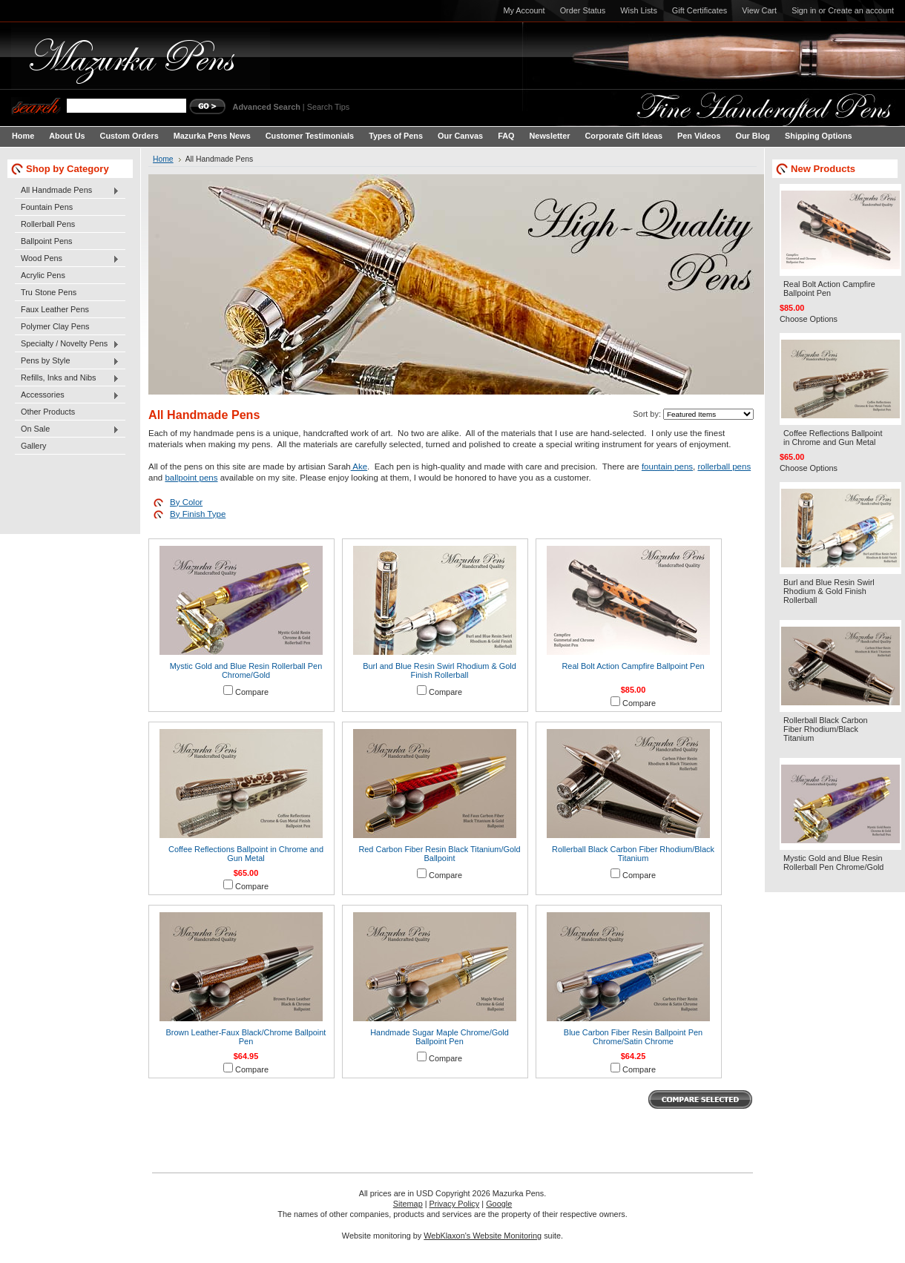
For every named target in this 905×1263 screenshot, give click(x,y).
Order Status (583, 10)
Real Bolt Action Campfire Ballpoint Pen (633, 666)
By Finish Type (198, 514)
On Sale (67, 429)
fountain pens (667, 466)
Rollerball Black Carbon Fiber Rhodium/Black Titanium (633, 854)
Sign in (804, 10)
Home (163, 159)
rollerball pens (724, 466)
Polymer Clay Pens (55, 326)
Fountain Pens (47, 206)
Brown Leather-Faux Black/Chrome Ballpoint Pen (246, 1037)
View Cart (759, 10)
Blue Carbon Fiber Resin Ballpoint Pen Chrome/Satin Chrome (633, 1037)
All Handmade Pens (67, 190)
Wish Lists (638, 10)
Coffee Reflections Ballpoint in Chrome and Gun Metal (245, 854)
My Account (523, 10)
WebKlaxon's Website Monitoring (483, 1235)
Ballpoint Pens (47, 241)
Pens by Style (67, 361)
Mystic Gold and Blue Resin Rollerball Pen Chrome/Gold (246, 670)
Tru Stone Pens (48, 292)
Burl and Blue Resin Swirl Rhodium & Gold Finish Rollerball (439, 670)
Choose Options (808, 318)
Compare (252, 691)
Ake (359, 466)
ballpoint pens (191, 477)
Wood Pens (67, 259)
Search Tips (328, 106)
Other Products (48, 411)
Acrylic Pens (43, 275)
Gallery (33, 445)
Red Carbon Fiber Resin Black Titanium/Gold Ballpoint (439, 854)
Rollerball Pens (48, 224)
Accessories (67, 395)
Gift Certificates (699, 10)
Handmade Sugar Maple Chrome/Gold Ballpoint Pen (439, 1037)
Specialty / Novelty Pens (67, 344)
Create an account (861, 10)
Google (499, 1203)
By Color (186, 502)
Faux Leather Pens (55, 309)
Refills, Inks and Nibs (67, 378)
